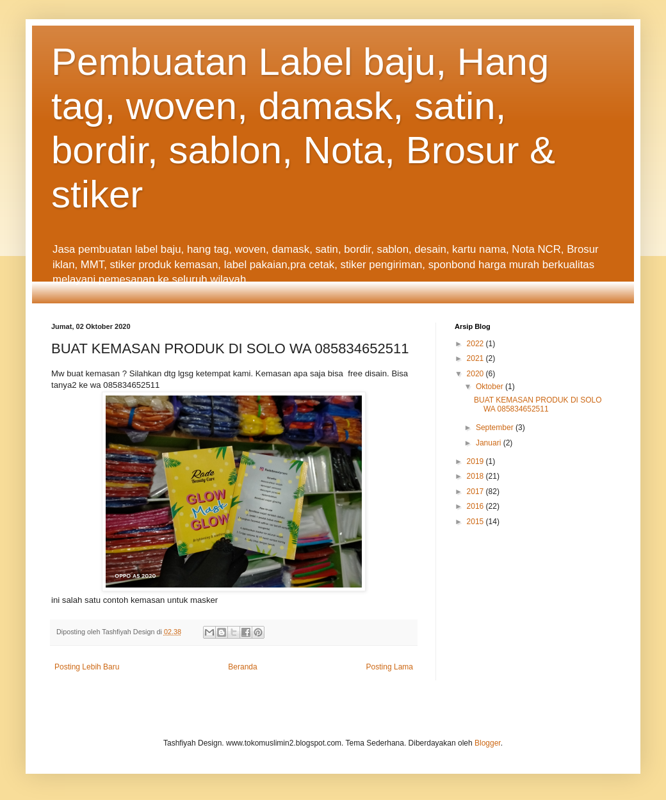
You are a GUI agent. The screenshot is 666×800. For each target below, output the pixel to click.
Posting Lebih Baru (86, 666)
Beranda (242, 666)
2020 (476, 373)
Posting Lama (389, 666)
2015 (476, 521)
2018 (476, 476)
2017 (476, 491)
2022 (476, 343)
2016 (476, 506)
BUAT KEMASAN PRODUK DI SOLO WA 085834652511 (538, 404)
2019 (476, 461)
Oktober (490, 386)
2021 (476, 358)
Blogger (488, 743)
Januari (489, 442)
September (496, 427)
